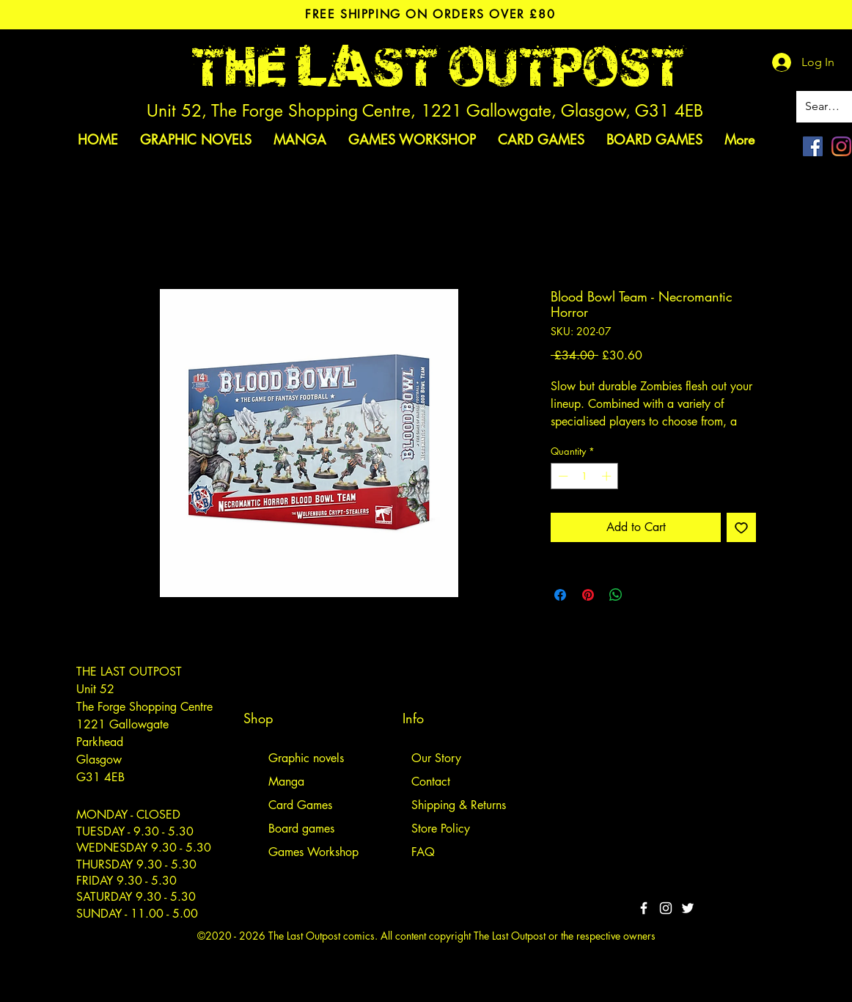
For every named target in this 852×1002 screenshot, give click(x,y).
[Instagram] (841, 146)
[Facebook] (813, 146)
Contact (430, 781)
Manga (286, 781)
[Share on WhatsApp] (616, 595)
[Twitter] (688, 908)
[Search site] (825, 106)
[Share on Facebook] (560, 595)
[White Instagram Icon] (666, 908)
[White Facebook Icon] (644, 908)
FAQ (423, 852)
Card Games (300, 805)
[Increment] (608, 476)
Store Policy (440, 828)
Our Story (436, 758)
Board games (301, 828)
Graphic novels (306, 758)
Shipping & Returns (458, 805)
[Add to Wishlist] (741, 527)
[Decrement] (561, 476)
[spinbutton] (584, 476)
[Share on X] (644, 595)
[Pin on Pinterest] (588, 595)
